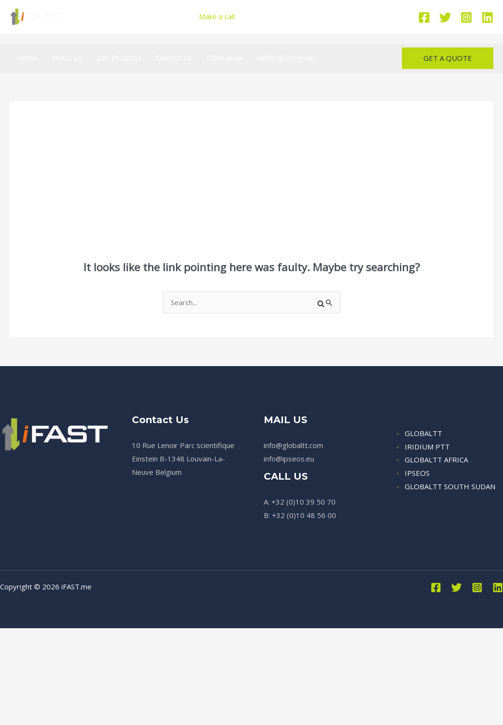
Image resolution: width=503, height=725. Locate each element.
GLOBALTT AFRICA (436, 459)
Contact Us (174, 57)
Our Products (119, 57)
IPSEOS (417, 473)
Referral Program (286, 57)
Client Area (224, 57)
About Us (67, 57)
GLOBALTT (423, 433)
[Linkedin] (487, 17)
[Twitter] (445, 17)
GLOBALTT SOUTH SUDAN (450, 486)
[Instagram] (466, 17)
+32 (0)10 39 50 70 (272, 16)
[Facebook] (424, 17)
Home (27, 57)
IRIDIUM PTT (427, 446)
